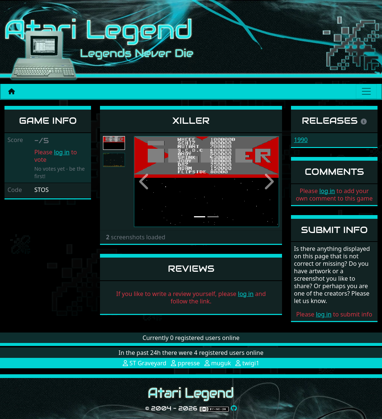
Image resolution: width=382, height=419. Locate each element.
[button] (145, 181)
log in (62, 152)
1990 (301, 140)
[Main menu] (366, 91)
